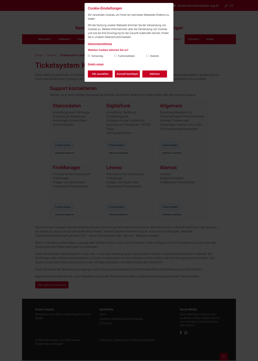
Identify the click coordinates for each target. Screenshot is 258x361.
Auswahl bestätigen (127, 73)
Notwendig (97, 56)
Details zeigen (96, 64)
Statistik (154, 56)
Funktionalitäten (126, 56)
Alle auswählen (100, 73)
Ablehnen (155, 73)
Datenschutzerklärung (100, 43)
